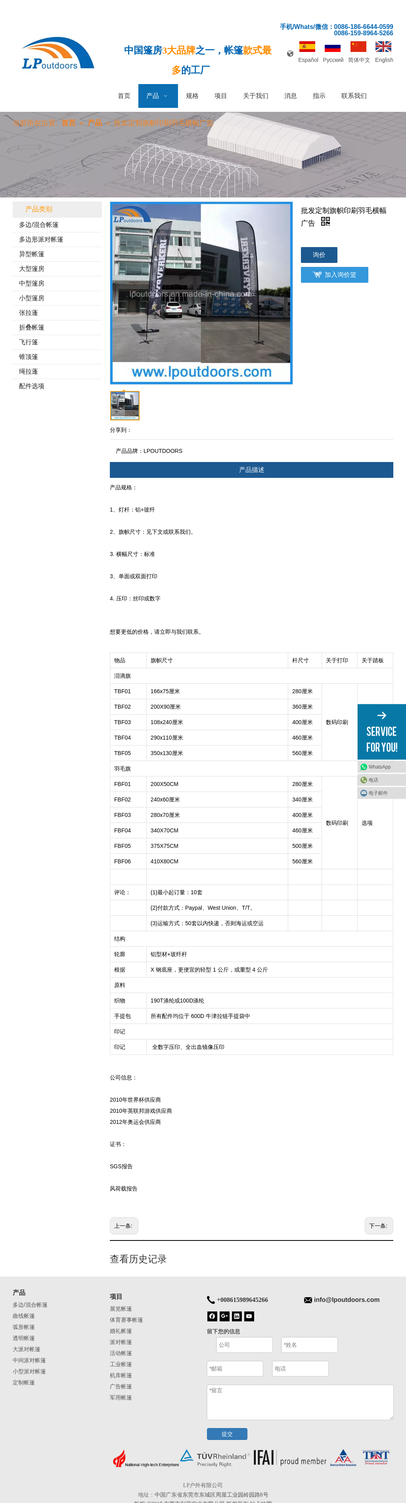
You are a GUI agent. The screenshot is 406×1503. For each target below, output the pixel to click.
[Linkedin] (237, 1315)
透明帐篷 (24, 1338)
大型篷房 (31, 268)
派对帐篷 (121, 1342)
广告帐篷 (121, 1386)
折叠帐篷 (31, 327)
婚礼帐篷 (121, 1331)
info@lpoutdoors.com (347, 1299)
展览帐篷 (121, 1309)
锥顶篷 (28, 356)
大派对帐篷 (26, 1349)
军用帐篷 (121, 1397)
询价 (319, 254)
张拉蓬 (28, 312)
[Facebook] (212, 1315)
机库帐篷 (121, 1375)
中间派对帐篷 (29, 1360)
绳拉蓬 (28, 371)
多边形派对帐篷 (41, 239)
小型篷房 (31, 298)
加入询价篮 (340, 274)
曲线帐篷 (24, 1316)
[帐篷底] (251, 1458)
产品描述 (251, 469)
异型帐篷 (31, 254)
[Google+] (225, 1315)
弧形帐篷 (24, 1327)
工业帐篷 (121, 1364)
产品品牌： (130, 451)
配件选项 (31, 386)
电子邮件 (378, 793)
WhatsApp (380, 767)
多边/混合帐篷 (39, 224)
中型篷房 (31, 283)
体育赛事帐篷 (126, 1320)
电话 (373, 780)
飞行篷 (28, 342)
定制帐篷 (24, 1382)
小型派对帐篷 (29, 1371)
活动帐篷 (121, 1353)
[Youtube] (249, 1315)
